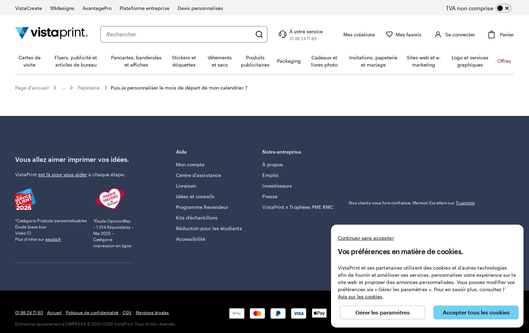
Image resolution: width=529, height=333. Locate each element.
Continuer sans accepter (366, 238)
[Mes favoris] (415, 34)
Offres (504, 61)
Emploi (270, 175)
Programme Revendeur (202, 207)
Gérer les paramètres (382, 312)
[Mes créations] (366, 34)
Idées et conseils (195, 196)
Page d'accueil (32, 88)
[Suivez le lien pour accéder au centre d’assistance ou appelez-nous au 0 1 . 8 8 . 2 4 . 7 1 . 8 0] (311, 34)
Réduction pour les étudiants (209, 228)
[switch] (484, 8)
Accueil (54, 312)
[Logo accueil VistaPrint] (51, 34)
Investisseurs (277, 186)
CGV (127, 312)
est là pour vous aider (62, 174)
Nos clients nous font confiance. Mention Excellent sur (412, 202)
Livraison (186, 186)
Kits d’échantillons (197, 218)
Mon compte (190, 164)
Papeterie (89, 88)
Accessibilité (191, 239)
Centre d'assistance (198, 175)
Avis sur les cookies (360, 296)
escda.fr (53, 239)
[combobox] (184, 34)
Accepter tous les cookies (476, 312)
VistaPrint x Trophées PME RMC (297, 207)
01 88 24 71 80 (29, 312)
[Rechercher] (271, 34)
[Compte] (459, 34)
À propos (272, 164)
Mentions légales (152, 312)
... (63, 88)
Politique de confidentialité (92, 312)
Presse (269, 196)
